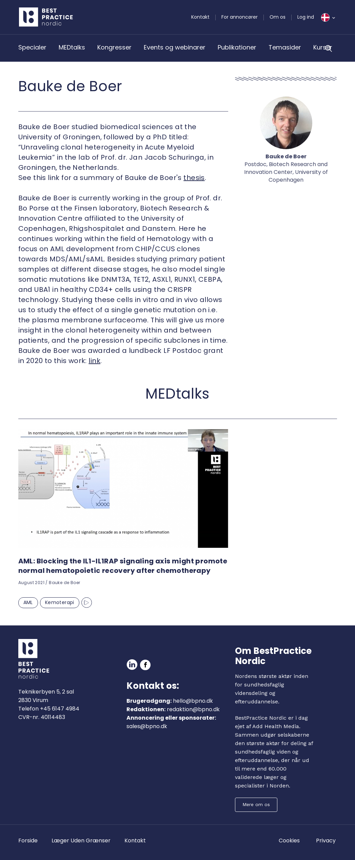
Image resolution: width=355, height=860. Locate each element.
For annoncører (239, 17)
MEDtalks (72, 47)
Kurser (322, 47)
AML (28, 602)
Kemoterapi (59, 602)
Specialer (32, 47)
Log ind (305, 17)
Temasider (285, 47)
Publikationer (237, 47)
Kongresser (114, 47)
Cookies (289, 840)
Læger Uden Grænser (81, 840)
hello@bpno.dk (193, 701)
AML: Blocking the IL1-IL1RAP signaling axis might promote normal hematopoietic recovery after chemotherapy (123, 565)
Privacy (326, 840)
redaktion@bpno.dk (193, 709)
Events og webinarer (174, 47)
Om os (277, 17)
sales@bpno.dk (146, 726)
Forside (28, 840)
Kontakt (200, 17)
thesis (193, 177)
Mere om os (256, 804)
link (94, 360)
